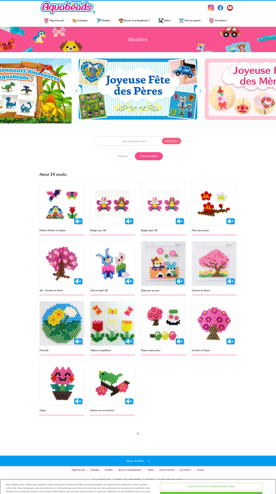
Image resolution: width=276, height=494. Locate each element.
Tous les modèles (149, 156)
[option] (138, 89)
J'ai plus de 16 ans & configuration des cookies (211, 473)
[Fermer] (270, 482)
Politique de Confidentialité (62, 482)
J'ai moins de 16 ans (211, 482)
